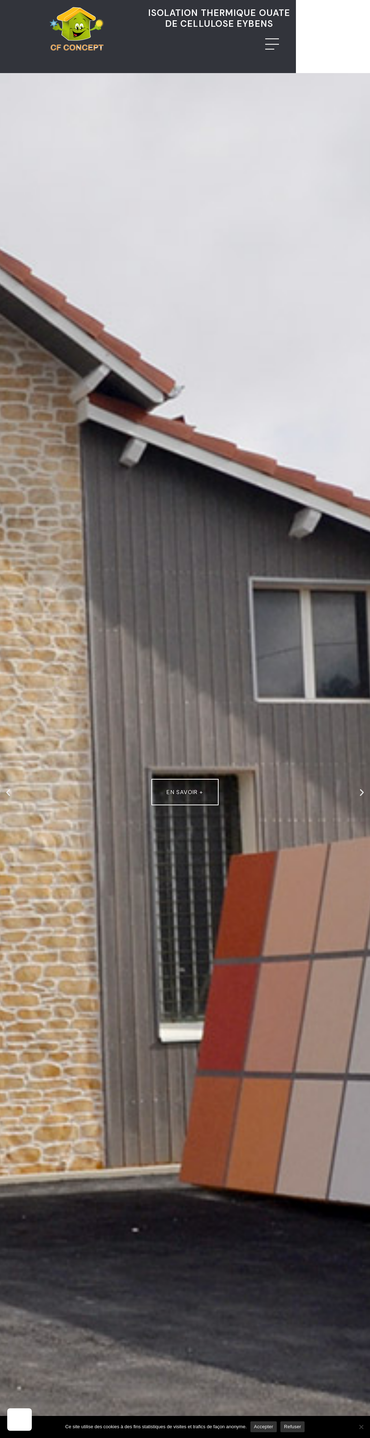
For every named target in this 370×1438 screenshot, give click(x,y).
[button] (8, 792)
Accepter (263, 1426)
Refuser (292, 1426)
